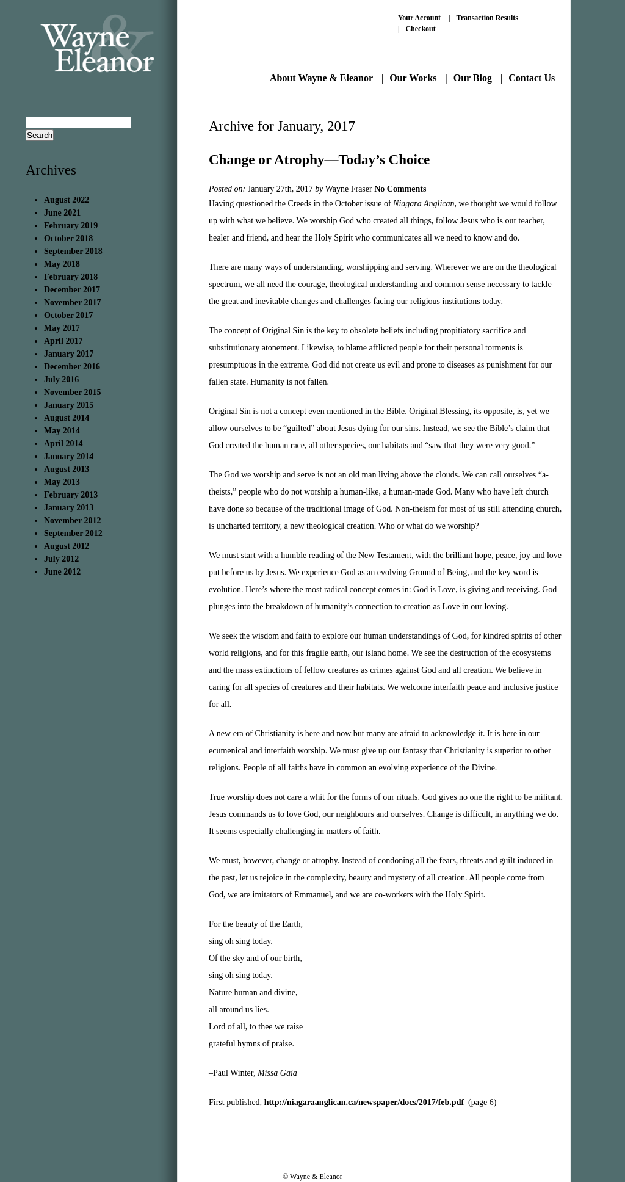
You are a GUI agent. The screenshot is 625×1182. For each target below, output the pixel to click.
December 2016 (72, 366)
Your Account (419, 17)
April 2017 (63, 341)
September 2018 (73, 251)
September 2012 (73, 533)
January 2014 (68, 456)
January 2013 (68, 507)
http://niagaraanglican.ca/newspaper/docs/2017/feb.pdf (365, 1102)
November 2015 (72, 392)
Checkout (420, 28)
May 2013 (62, 482)
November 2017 (72, 302)
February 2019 (71, 225)
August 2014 (66, 417)
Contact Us (531, 78)
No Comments (400, 189)
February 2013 (71, 494)
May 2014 (62, 430)
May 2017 (62, 328)
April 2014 (63, 443)
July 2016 (61, 379)
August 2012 (66, 546)
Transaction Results (487, 17)
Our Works (412, 78)
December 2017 (72, 289)
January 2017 (68, 353)
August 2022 (66, 200)
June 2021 (62, 212)
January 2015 (68, 405)
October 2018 (68, 238)
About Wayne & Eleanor (321, 78)
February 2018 (71, 276)
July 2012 (61, 559)
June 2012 (62, 571)
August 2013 (66, 469)
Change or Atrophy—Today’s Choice (319, 159)
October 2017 (68, 315)
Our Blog (472, 78)
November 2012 (72, 520)
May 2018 (62, 264)
